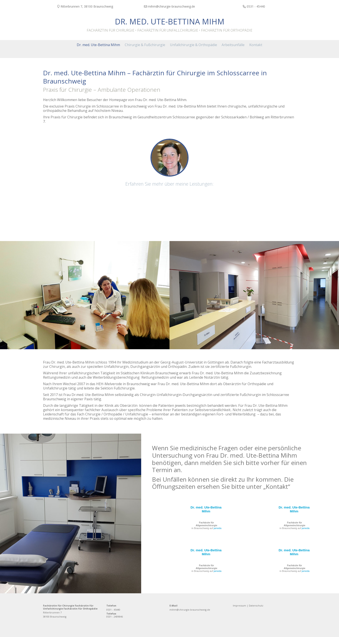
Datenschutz (256, 604)
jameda (217, 527)
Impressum (239, 604)
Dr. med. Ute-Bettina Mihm (169, 21)
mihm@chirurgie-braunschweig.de (190, 609)
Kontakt (277, 486)
